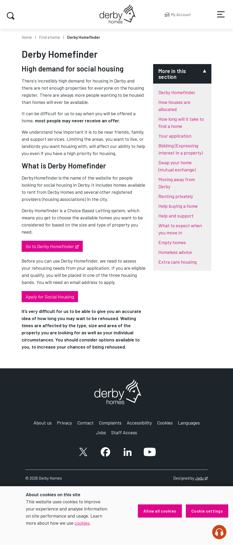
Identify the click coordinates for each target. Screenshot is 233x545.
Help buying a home (178, 206)
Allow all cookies (159, 511)
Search (9, 16)
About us (42, 423)
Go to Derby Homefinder (54, 246)
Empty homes (172, 242)
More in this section (172, 74)
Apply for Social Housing (50, 297)
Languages (189, 423)
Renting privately (175, 196)
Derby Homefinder (176, 92)
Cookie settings (207, 511)
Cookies (165, 423)
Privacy (64, 423)
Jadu (201, 478)
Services (217, 18)
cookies (82, 523)
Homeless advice (175, 252)
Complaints (110, 423)
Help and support (175, 216)
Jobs (101, 432)
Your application (174, 136)
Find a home (49, 37)
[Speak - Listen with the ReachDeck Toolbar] (219, 532)
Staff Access (124, 432)
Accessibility (139, 423)
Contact (85, 423)
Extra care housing (177, 262)
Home (27, 37)
